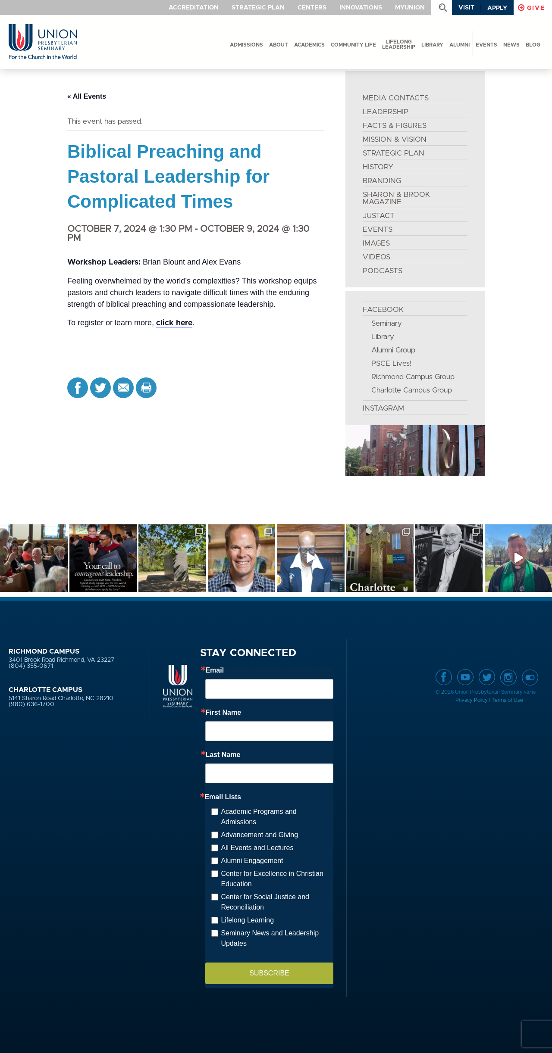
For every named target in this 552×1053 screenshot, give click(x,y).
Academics (309, 44)
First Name (223, 712)
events (486, 44)
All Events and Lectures (257, 847)
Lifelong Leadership (398, 44)
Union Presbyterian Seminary (43, 42)
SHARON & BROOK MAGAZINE (396, 198)
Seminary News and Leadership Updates (270, 938)
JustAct (379, 215)
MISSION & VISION (395, 139)
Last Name (222, 754)
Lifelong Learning (247, 920)
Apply (497, 8)
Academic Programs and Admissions (258, 817)
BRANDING (382, 180)
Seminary (386, 323)
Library (432, 44)
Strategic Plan (258, 8)
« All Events (86, 96)
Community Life (353, 44)
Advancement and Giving (259, 834)
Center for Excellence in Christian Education (272, 879)
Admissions (246, 44)
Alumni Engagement (252, 860)
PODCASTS (382, 270)
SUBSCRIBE (269, 973)
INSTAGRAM (383, 408)
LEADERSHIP (385, 111)
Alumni (459, 44)
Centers (312, 8)
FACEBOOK (383, 309)
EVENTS (377, 229)
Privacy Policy (471, 700)
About (278, 44)
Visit (466, 8)
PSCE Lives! (391, 363)
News (511, 44)
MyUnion (410, 8)
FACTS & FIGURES (395, 125)
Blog (533, 44)
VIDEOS (376, 257)
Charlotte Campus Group (411, 390)
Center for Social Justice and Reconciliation (265, 902)
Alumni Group (393, 350)
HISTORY (378, 167)
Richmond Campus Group (413, 376)
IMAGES (376, 243)
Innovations (360, 8)
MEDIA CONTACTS (396, 98)
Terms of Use (507, 700)
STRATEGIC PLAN (393, 153)
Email (214, 670)
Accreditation (194, 8)
